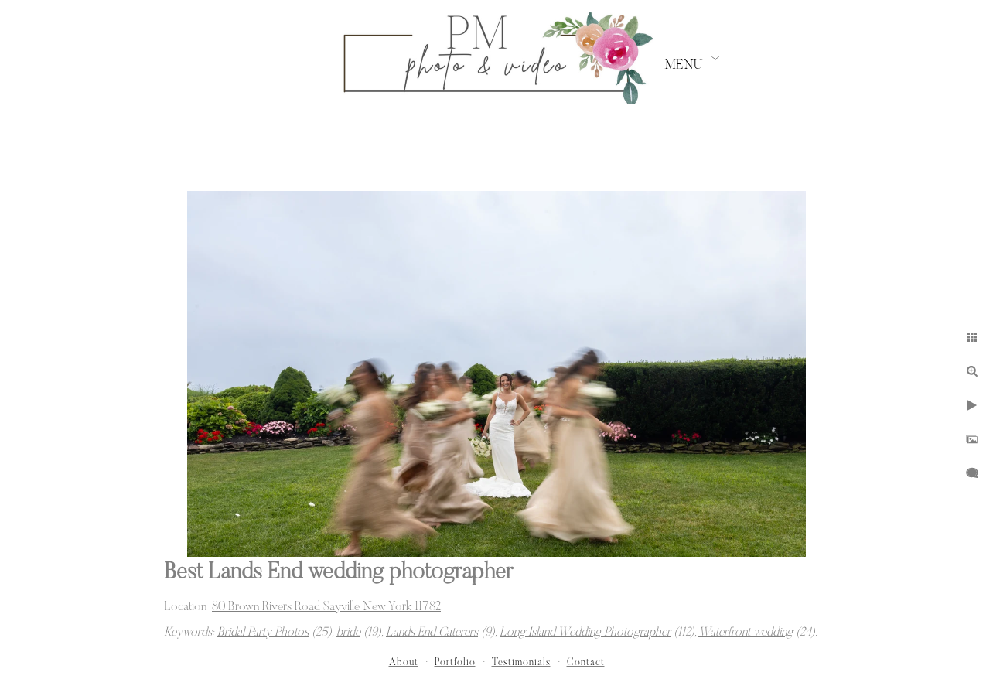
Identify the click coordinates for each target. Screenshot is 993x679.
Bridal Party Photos (263, 632)
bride (348, 632)
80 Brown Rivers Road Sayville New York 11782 (326, 607)
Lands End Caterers (432, 632)
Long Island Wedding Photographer (585, 632)
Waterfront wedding (745, 632)
